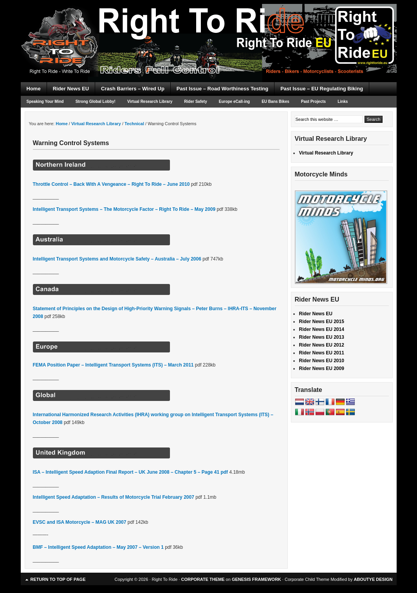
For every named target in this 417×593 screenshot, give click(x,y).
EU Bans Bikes (275, 101)
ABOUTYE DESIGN (373, 579)
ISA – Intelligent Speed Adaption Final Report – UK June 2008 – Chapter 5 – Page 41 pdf (130, 472)
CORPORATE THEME (203, 579)
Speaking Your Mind (45, 101)
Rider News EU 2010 (321, 360)
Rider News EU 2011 (321, 353)
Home (34, 89)
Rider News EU (71, 89)
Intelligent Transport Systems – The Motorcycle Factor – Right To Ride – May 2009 (124, 209)
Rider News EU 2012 (321, 345)
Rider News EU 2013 (321, 337)
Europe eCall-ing (234, 101)
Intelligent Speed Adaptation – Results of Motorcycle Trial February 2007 (113, 497)
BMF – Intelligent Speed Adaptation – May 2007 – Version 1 (98, 547)
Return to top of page (58, 579)
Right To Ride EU (209, 27)
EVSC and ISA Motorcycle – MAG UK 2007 (79, 522)
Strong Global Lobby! (96, 101)
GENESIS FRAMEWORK (256, 579)
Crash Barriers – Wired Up (132, 89)
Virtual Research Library (149, 101)
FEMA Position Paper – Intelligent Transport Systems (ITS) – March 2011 (113, 365)
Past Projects (313, 101)
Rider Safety (195, 101)
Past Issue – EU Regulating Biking (321, 89)
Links (343, 101)
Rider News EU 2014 (321, 329)
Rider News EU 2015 (321, 321)
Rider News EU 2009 (321, 368)
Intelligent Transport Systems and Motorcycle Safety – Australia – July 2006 (117, 259)
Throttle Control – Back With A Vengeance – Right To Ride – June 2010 (111, 184)
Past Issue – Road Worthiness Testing (222, 89)
